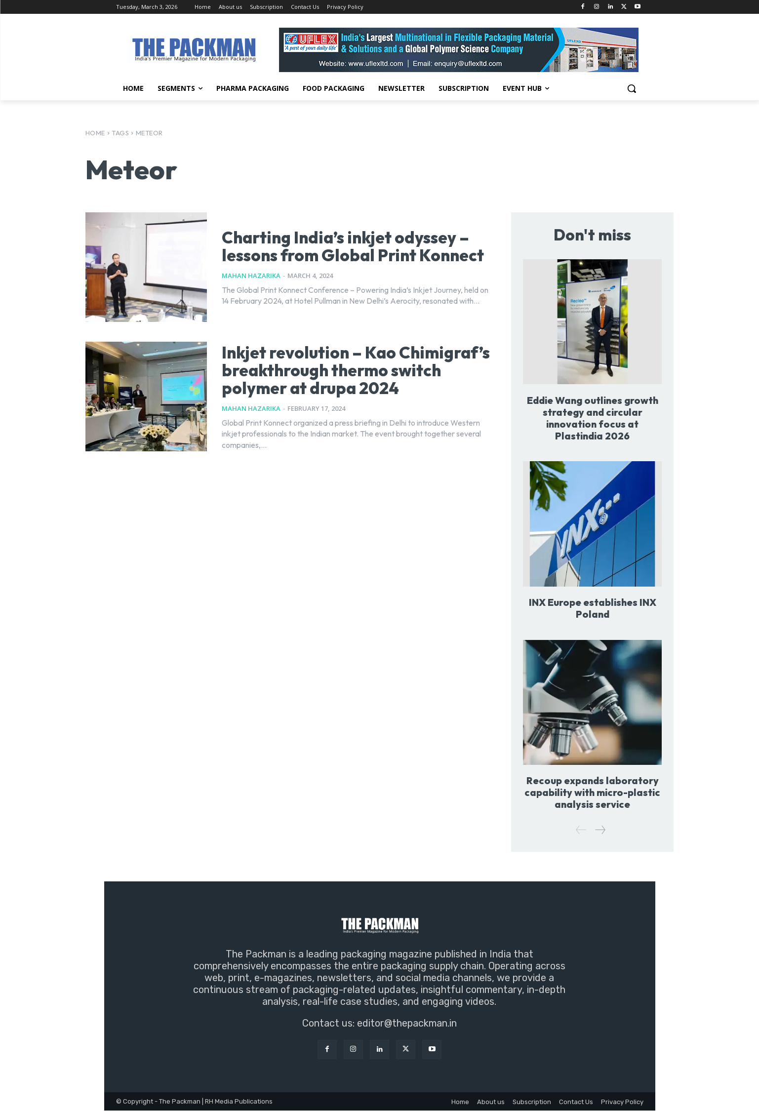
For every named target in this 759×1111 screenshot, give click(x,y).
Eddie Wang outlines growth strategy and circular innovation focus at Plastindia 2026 (592, 418)
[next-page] (599, 830)
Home (95, 133)
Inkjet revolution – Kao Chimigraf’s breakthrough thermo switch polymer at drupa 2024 (331, 377)
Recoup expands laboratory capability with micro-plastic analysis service (592, 793)
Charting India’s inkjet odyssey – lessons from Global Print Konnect (350, 246)
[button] (631, 88)
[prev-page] (581, 830)
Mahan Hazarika (251, 284)
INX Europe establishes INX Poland (592, 608)
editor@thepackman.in (407, 1024)
